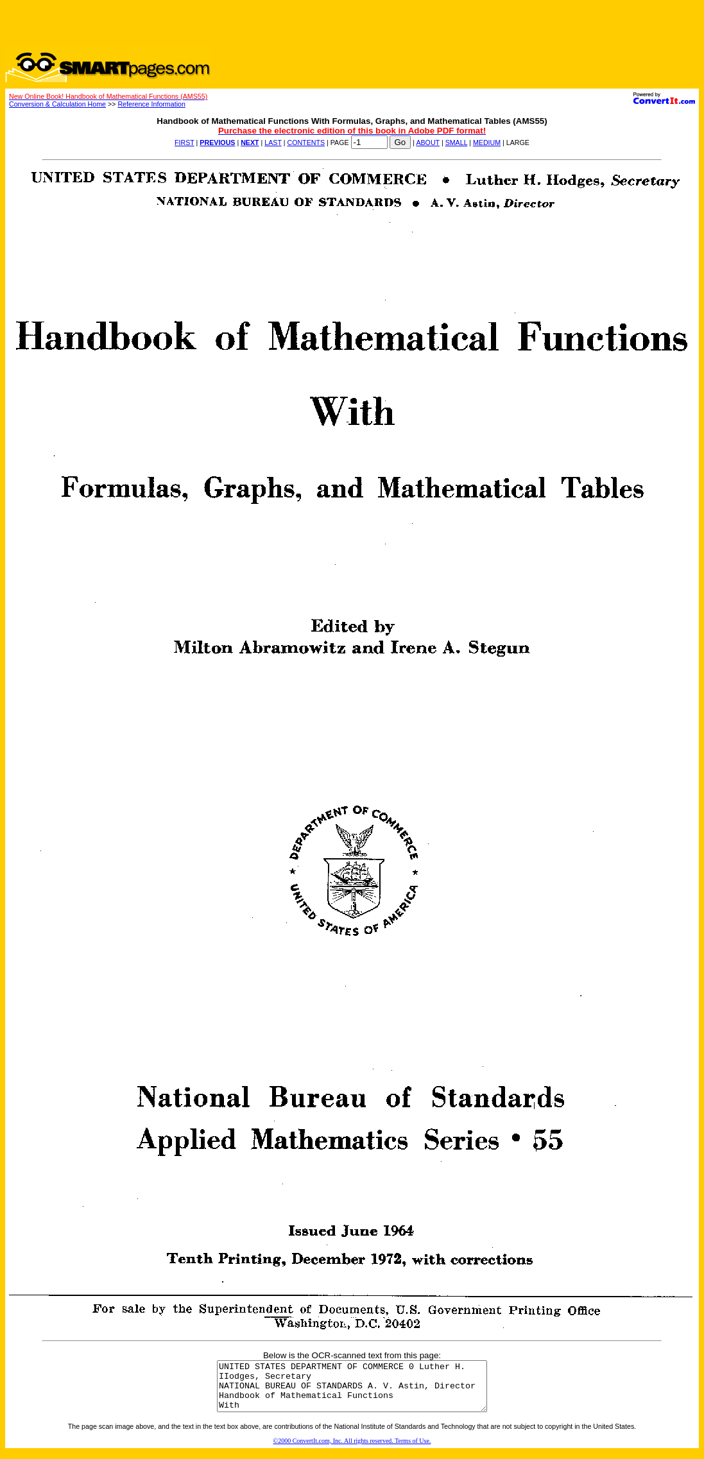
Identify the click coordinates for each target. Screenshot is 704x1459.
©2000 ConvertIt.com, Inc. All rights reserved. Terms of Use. (352, 1450)
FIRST (184, 142)
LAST (272, 142)
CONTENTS (306, 142)
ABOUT (428, 142)
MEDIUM (487, 142)
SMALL (456, 142)
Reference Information (151, 104)
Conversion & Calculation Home (57, 104)
